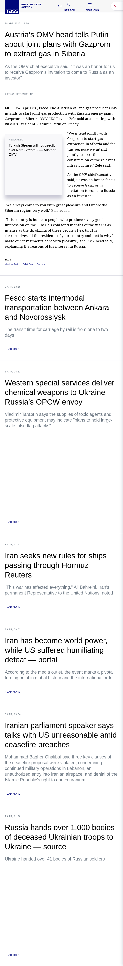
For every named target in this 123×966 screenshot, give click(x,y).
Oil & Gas (28, 264)
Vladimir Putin (12, 264)
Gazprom (41, 264)
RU (60, 6)
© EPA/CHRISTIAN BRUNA (19, 94)
